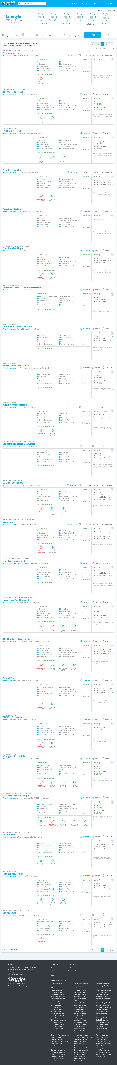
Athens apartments (56, 988)
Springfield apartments (102, 1020)
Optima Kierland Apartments (17, 326)
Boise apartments (56, 1005)
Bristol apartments (56, 1011)
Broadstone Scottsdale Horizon (19, 600)
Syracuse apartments (102, 1026)
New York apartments (80, 1052)
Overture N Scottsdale (14, 287)
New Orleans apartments (81, 1050)
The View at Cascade (13, 92)
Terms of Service (13, 986)
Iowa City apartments (80, 998)
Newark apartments (79, 1043)
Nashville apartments (80, 1041)
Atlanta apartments (56, 990)
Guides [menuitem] (86, 3)
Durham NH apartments (58, 1050)
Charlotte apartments (57, 1018)
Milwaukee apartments (80, 1033)
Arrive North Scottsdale (15, 404)
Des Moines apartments (58, 1046)
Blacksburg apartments (57, 1001)
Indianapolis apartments (81, 996)
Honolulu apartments (80, 992)
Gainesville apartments (57, 1056)
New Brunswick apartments (82, 1046)
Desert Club (9, 678)
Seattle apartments (101, 1013)
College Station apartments (59, 1031)
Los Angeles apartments (80, 1018)
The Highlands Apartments (16, 639)
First (93, 44)
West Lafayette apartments (104, 1048)
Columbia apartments (57, 1033)
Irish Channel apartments (81, 1001)
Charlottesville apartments (58, 1020)
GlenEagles (8, 521)
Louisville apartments (80, 1020)
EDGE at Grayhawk (12, 717)
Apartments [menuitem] (72, 3)
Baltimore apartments (57, 994)
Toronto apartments (102, 1035)
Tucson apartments (102, 1037)
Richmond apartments (102, 994)
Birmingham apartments (58, 998)
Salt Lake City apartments (103, 1001)
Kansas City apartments (80, 1007)
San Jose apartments (102, 1009)
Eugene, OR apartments (58, 1054)
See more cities (100, 1056)
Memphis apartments (80, 1028)
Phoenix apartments (79, 1061)
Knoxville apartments (80, 1009)
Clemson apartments (57, 1026)
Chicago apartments (57, 1022)
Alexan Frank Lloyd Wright (16, 795)
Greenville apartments (80, 986)
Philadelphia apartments (81, 1058)
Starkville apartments (102, 1022)
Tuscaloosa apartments (103, 1041)
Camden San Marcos (13, 482)
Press (52, 976)
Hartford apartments (80, 990)
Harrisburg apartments (80, 988)
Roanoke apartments (102, 996)
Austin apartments (56, 992)
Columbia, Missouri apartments (60, 1035)
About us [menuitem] (97, 3)
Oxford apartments (79, 1056)
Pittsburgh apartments (102, 983)
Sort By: (95, 48)
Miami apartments (79, 1031)
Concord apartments (57, 1039)
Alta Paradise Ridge (13, 248)
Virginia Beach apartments (103, 1043)
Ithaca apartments (79, 1003)
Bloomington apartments (58, 1003)
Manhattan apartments (80, 1026)
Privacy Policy (23, 986)
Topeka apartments (102, 1033)
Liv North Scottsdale (13, 131)
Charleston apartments (57, 1016)
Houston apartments (80, 994)
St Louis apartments (102, 1024)
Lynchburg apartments (80, 1022)
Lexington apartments (80, 1016)
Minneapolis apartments (81, 1035)
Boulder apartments (56, 1009)
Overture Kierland (12, 209)
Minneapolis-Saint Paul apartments (84, 1037)
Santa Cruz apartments (103, 1011)
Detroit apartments (56, 1048)
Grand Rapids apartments (58, 1061)
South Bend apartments (103, 1016)
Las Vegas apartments (80, 1011)
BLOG (70, 967)
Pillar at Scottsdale (12, 834)
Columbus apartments (57, 1037)
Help (52, 973)
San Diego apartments (102, 1005)
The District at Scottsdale (16, 365)
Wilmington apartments (103, 1052)
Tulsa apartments (101, 1039)
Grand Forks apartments (58, 1058)
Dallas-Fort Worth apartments (60, 1041)
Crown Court (9, 912)
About (53, 968)
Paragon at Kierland (13, 873)
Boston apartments (56, 1007)
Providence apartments (103, 988)
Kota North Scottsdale (14, 561)
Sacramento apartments (103, 998)
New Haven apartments (80, 1048)
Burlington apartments (57, 1013)
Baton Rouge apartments (58, 996)
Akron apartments (56, 983)
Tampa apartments (101, 1028)
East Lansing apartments (58, 1052)
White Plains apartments (103, 1050)
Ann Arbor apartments (57, 986)
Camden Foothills (12, 170)
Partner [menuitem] (108, 3)
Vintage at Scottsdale (14, 756)
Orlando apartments (79, 1054)
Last (111, 44)
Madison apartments (80, 1024)
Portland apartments (102, 986)
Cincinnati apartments (57, 1024)
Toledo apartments (101, 1031)
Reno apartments (101, 992)
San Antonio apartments (103, 1003)
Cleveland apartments (57, 1028)
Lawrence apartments (80, 1013)
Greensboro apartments (81, 983)
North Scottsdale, (10, 55)
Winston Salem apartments (104, 1054)
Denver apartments (56, 1043)
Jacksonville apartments (81, 1005)
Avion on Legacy (11, 52)
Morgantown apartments (81, 1039)
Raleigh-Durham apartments (104, 990)
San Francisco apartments (103, 1007)
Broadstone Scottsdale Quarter (19, 443)
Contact (54, 970)
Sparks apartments (101, 1018)
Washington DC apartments (104, 1046)
